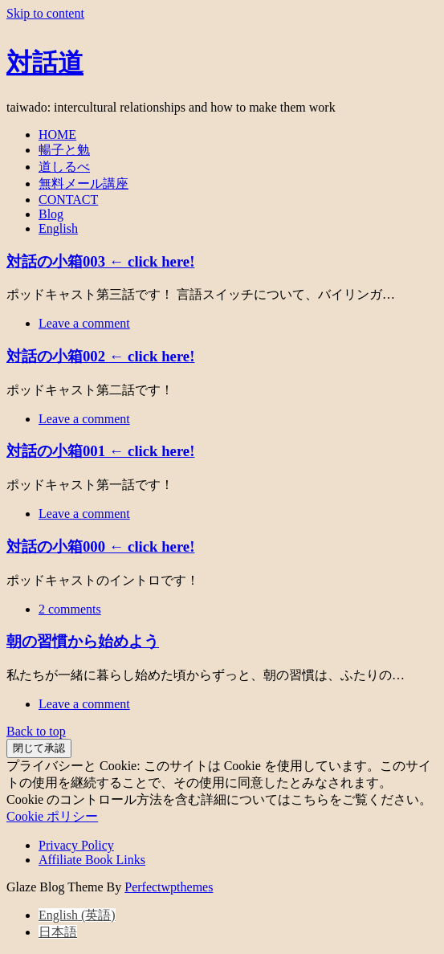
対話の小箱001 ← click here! (100, 450)
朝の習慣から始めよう (82, 641)
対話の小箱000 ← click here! (100, 546)
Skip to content (45, 13)
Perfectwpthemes (168, 887)
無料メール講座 (83, 183)
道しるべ (64, 166)
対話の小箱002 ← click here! (100, 356)
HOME (57, 134)
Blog (51, 214)
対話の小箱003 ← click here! (100, 261)
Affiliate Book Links (92, 859)
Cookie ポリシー (52, 816)
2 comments (70, 609)
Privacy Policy (76, 845)
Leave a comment (84, 323)
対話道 (45, 60)
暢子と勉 (64, 150)
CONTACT (68, 199)
